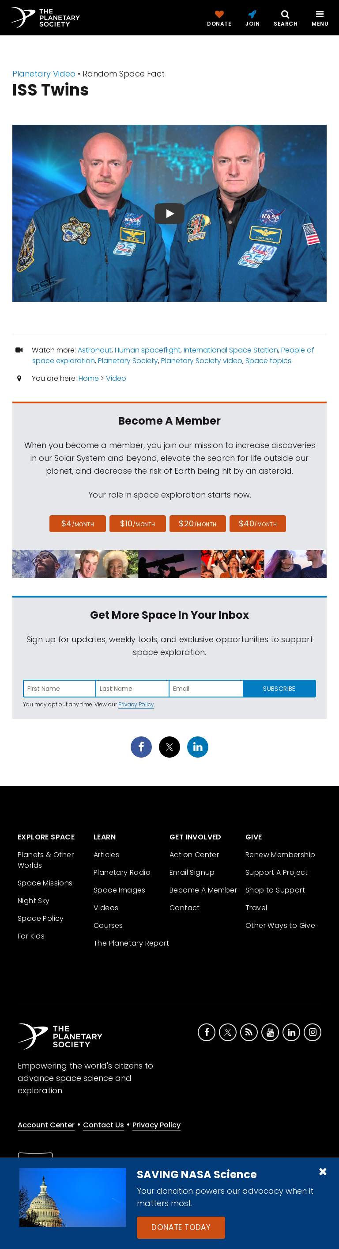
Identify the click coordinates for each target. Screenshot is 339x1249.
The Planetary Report (131, 943)
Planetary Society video (201, 361)
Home (89, 378)
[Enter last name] (133, 688)
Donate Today (181, 1227)
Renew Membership (280, 855)
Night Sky (34, 901)
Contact (185, 908)
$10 (137, 523)
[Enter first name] (59, 688)
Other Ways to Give (280, 925)
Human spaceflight (148, 350)
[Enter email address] (206, 688)
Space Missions (45, 883)
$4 (77, 523)
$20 (197, 523)
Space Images (120, 890)
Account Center (46, 1125)
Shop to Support (275, 890)
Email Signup (192, 872)
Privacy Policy (136, 704)
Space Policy (41, 918)
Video (116, 378)
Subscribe (279, 688)
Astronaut (95, 350)
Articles (106, 855)
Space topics (268, 361)
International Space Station (231, 350)
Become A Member (203, 890)
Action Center (194, 855)
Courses (108, 925)
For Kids (31, 936)
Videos (106, 908)
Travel (256, 908)
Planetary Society (128, 361)
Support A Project (276, 872)
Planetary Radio (122, 872)
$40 (258, 523)
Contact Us (103, 1125)
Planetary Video (43, 73)
